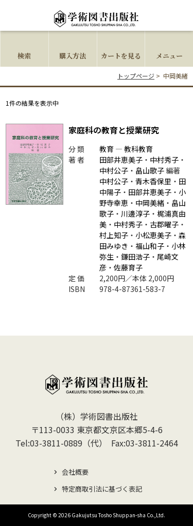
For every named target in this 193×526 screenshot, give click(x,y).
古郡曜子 (164, 224)
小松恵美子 (153, 235)
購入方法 (72, 56)
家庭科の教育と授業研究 (113, 130)
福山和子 (149, 246)
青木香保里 (153, 181)
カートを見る (121, 56)
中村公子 (113, 170)
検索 (24, 56)
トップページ (135, 75)
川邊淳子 (135, 213)
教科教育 (138, 149)
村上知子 (113, 235)
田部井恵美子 (121, 159)
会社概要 (75, 472)
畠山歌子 (149, 170)
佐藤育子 (128, 267)
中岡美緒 (149, 203)
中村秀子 (164, 159)
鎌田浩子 (135, 256)
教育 (106, 149)
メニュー (169, 56)
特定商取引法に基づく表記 (102, 489)
